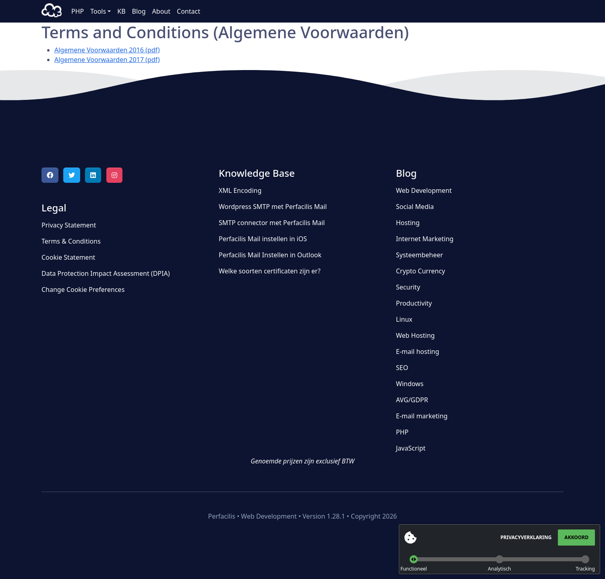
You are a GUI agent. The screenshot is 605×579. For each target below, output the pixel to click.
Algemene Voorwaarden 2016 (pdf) (107, 49)
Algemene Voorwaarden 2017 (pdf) (107, 59)
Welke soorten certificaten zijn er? (270, 271)
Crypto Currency (420, 271)
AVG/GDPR (412, 399)
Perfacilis (51, 11)
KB (121, 11)
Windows (409, 383)
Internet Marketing (425, 238)
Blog (139, 11)
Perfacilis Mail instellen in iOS (263, 238)
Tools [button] (98, 11)
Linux (404, 319)
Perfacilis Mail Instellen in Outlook (270, 254)
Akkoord (576, 537)
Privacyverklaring (525, 537)
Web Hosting (415, 335)
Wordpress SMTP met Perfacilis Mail (273, 206)
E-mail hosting (417, 351)
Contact (188, 11)
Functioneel (413, 568)
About (161, 11)
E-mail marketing (422, 416)
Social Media (415, 206)
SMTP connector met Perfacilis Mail (272, 222)
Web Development (424, 190)
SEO (402, 367)
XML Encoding (240, 190)
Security (408, 287)
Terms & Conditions (71, 241)
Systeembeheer (419, 254)
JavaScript (410, 448)
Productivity (414, 303)
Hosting (408, 222)
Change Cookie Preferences (82, 289)
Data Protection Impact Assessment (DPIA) (105, 273)
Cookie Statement (68, 257)
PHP (77, 11)
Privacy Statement (68, 225)
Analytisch (499, 568)
